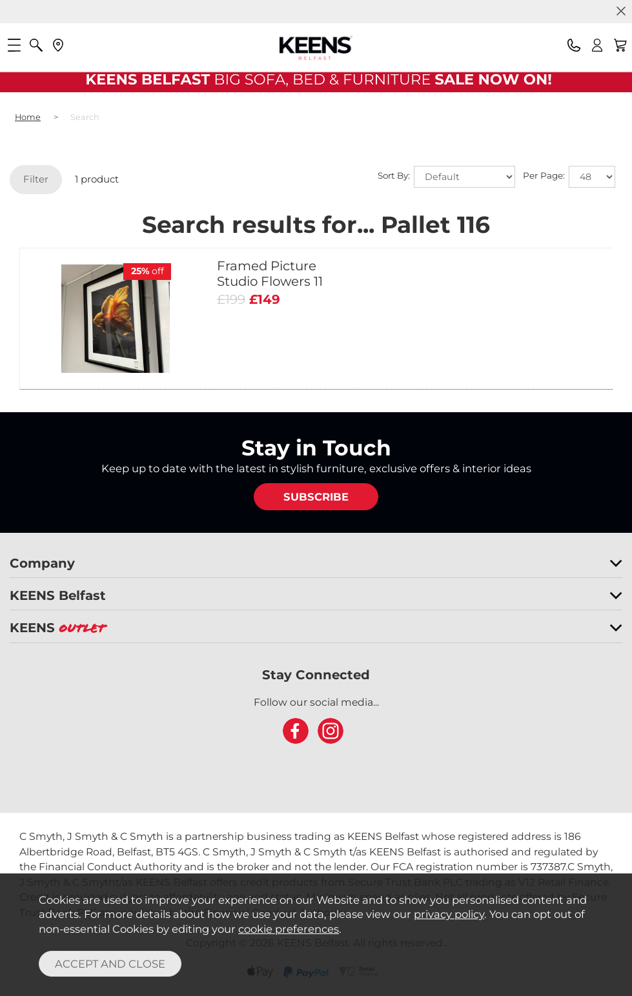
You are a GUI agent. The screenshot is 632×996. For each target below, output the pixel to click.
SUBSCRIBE (316, 496)
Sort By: (446, 177)
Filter (35, 179)
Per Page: (569, 177)
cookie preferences (288, 928)
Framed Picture (270, 273)
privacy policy (449, 914)
